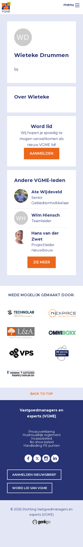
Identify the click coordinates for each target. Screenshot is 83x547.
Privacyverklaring (41, 432)
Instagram (46, 458)
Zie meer (41, 262)
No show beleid (42, 442)
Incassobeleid (41, 438)
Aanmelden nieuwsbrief (34, 475)
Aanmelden (42, 153)
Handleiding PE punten (41, 446)
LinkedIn (55, 458)
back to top (41, 394)
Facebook (28, 458)
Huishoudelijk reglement (42, 435)
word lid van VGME (29, 488)
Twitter (37, 458)
